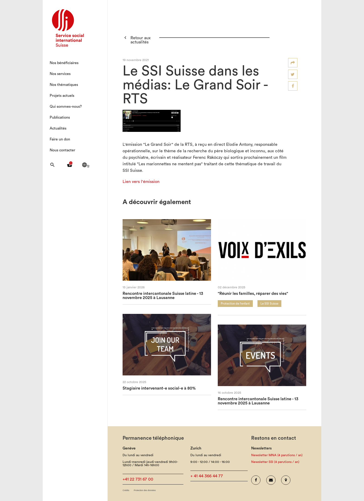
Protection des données (145, 490)
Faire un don (60, 139)
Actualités (58, 128)
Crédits (126, 490)
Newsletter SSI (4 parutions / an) (275, 462)
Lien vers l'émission (141, 181)
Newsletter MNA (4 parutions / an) (276, 455)
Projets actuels (62, 96)
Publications (60, 117)
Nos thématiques (64, 85)
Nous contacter (62, 150)
